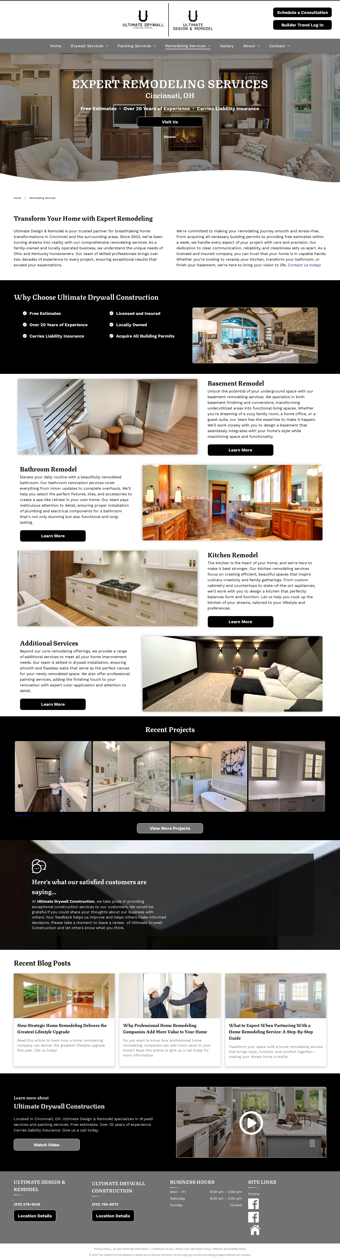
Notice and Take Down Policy (193, 1249)
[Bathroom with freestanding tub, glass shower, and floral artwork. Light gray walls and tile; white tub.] (209, 776)
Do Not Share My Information (131, 1249)
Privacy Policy (102, 1249)
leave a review (111, 922)
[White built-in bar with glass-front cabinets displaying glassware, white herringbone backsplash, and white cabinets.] (286, 776)
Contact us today (304, 265)
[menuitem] (55, 45)
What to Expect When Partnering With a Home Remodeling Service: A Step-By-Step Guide (271, 1031)
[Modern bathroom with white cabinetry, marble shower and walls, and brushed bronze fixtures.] (131, 776)
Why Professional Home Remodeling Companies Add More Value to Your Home (165, 1028)
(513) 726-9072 (105, 1204)
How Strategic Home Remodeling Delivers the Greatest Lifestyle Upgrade (62, 1028)
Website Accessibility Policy (229, 1249)
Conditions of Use (162, 1249)
